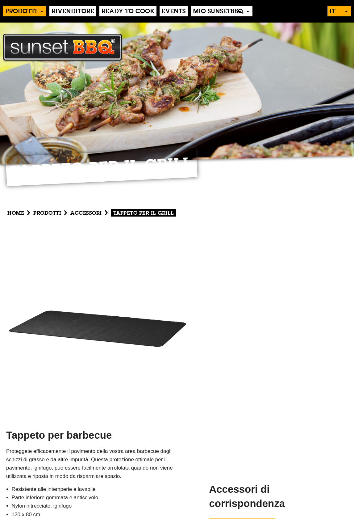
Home (15, 213)
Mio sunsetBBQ (218, 12)
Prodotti (21, 12)
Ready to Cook (128, 12)
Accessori (86, 213)
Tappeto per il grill (143, 213)
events (173, 12)
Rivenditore (73, 12)
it (332, 12)
